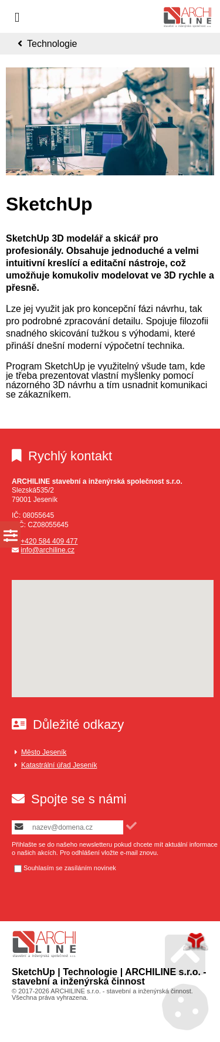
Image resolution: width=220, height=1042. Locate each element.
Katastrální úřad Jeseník (59, 765)
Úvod (187, 17)
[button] (131, 825)
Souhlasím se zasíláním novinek (69, 868)
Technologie (52, 44)
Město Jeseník (43, 752)
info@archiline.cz (48, 550)
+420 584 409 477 (49, 541)
